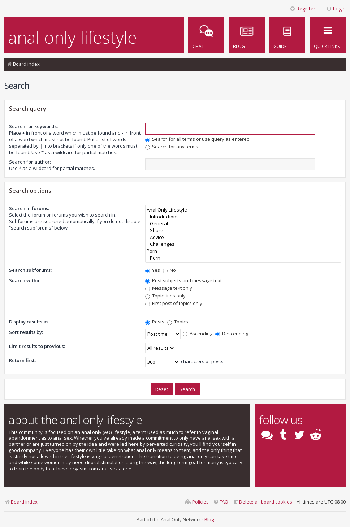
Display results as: (29, 321)
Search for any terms (171, 146)
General (243, 223)
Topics (177, 321)
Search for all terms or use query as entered (197, 139)
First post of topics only (173, 303)
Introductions (243, 216)
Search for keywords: (33, 126)
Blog (209, 519)
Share (243, 230)
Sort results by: (26, 332)
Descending (231, 333)
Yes (152, 270)
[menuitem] (287, 35)
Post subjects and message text (183, 280)
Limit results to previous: (37, 346)
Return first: (22, 360)
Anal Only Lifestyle (243, 209)
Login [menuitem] (336, 8)
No (169, 270)
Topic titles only (165, 295)
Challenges (243, 244)
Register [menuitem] (302, 8)
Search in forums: (29, 208)
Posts (154, 321)
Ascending (197, 333)
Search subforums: (30, 270)
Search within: (25, 280)
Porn (243, 251)
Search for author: (30, 161)
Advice (243, 237)
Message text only (168, 288)
